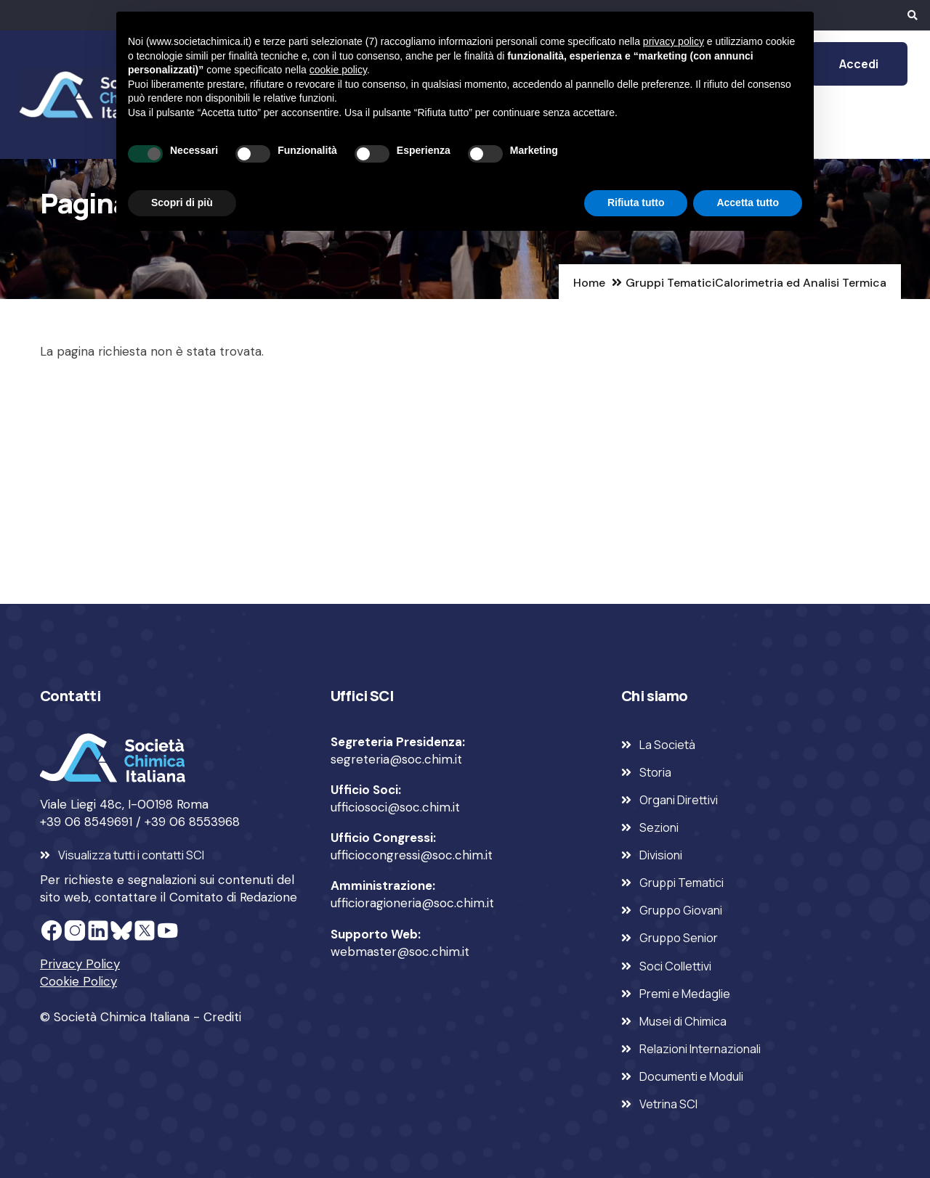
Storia (655, 772)
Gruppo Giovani (680, 910)
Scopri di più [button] (182, 202)
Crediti (222, 1017)
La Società (667, 745)
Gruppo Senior (678, 938)
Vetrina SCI (668, 1104)
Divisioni (660, 855)
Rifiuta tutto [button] (636, 202)
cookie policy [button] (338, 69)
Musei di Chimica (683, 1021)
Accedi (858, 64)
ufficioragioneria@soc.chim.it (412, 903)
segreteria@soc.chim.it (396, 759)
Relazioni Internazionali (700, 1049)
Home (589, 282)
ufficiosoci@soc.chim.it (395, 807)
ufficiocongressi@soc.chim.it (412, 855)
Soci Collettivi (675, 966)
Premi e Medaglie (684, 994)
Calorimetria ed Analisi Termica (800, 282)
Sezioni (659, 827)
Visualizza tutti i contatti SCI (131, 855)
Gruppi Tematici (670, 282)
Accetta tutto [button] (747, 202)
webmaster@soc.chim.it (400, 952)
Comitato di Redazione (233, 897)
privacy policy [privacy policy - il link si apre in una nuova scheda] (673, 41)
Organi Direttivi (678, 800)
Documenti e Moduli (691, 1076)
